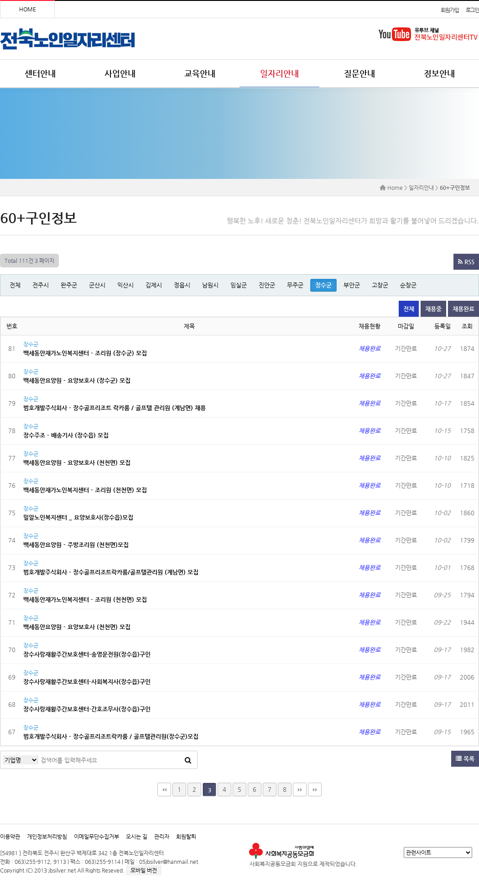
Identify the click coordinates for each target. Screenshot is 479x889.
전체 (15, 285)
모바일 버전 (143, 870)
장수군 (323, 285)
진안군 (267, 285)
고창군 (380, 285)
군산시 (97, 285)
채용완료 (463, 308)
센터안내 (40, 73)
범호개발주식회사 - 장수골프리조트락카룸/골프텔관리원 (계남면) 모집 (110, 572)
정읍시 (182, 285)
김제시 (154, 285)
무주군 (295, 285)
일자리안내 (279, 73)
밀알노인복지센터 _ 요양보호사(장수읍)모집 (78, 517)
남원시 (210, 285)
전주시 (40, 285)
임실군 (238, 285)
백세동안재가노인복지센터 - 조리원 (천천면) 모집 (85, 489)
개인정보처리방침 (47, 836)
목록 (465, 758)
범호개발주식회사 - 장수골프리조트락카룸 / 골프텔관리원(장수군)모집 (110, 736)
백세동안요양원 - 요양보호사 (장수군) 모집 (76, 380)
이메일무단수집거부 (96, 836)
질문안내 (359, 73)
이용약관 (10, 836)
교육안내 (199, 73)
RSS (466, 261)
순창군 (408, 285)
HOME (27, 9)
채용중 (433, 308)
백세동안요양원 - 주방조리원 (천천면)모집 (76, 544)
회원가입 (449, 10)
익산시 (125, 285)
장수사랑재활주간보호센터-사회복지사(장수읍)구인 (87, 681)
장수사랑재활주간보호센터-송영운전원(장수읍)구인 (87, 654)
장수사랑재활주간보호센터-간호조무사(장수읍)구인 (87, 709)
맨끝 (300, 789)
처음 (164, 789)
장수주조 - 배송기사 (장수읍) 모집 (66, 435)
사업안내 (119, 73)
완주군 (69, 285)
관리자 (161, 836)
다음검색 (315, 789)
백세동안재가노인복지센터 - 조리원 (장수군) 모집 (85, 353)
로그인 (472, 10)
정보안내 (439, 73)
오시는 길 (136, 836)
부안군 (352, 285)
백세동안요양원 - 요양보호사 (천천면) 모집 (76, 462)
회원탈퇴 (186, 836)
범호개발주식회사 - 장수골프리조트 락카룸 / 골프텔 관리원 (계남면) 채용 (114, 407)
